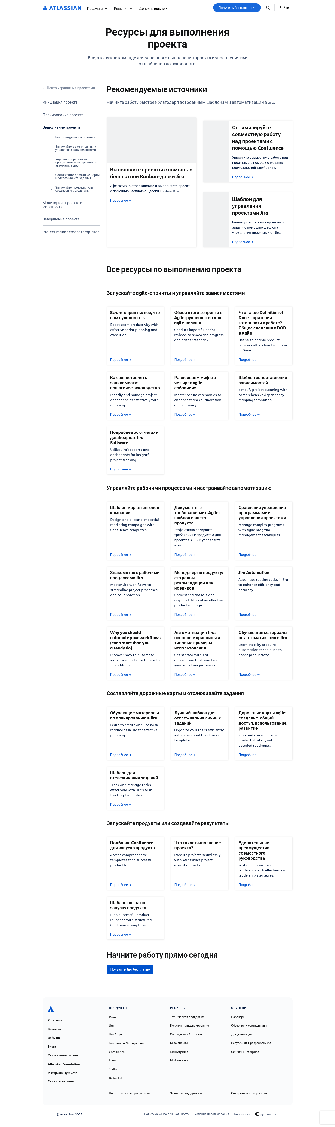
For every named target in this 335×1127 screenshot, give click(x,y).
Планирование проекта (63, 114)
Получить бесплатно (237, 7)
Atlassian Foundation (64, 1064)
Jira (111, 1025)
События (54, 1038)
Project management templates (71, 231)
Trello (113, 1069)
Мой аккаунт (179, 1060)
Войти (284, 7)
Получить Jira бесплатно (130, 969)
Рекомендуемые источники (75, 137)
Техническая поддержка (187, 1017)
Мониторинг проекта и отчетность (62, 204)
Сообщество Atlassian (186, 1034)
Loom (113, 1060)
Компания (55, 1020)
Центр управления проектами (71, 87)
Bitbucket (115, 1078)
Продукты (97, 8)
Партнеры (238, 1017)
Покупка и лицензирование (189, 1025)
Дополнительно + (153, 8)
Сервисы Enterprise (245, 1052)
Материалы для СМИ (62, 1073)
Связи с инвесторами (63, 1055)
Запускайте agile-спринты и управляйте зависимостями (75, 148)
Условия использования (212, 1114)
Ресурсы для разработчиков (251, 1043)
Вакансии (54, 1029)
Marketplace (179, 1052)
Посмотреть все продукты (129, 1093)
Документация (241, 1034)
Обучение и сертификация (249, 1025)
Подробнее (120, 200)
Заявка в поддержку (186, 1093)
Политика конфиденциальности (166, 1114)
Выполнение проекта (61, 127)
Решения (123, 8)
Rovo (112, 1017)
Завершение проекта (61, 219)
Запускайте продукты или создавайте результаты (74, 188)
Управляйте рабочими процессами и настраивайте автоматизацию (76, 162)
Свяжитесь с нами (61, 1081)
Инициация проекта (60, 102)
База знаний (179, 1043)
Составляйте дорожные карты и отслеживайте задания (77, 176)
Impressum (242, 1114)
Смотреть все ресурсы (249, 1093)
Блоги (52, 1046)
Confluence (117, 1052)
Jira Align (115, 1034)
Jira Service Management (127, 1043)
